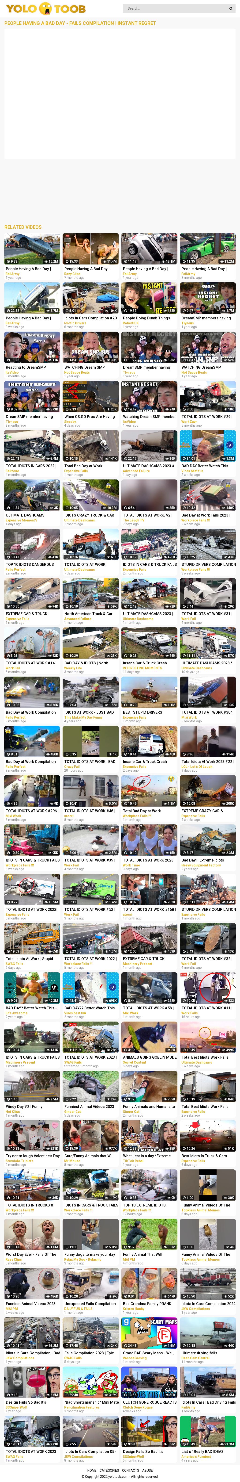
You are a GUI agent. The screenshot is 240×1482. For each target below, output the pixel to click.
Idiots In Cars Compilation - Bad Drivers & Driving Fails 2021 (33, 1353)
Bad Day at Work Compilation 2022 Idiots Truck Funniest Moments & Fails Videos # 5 (31, 762)
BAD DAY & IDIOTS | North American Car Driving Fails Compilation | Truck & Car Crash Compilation (87, 663)
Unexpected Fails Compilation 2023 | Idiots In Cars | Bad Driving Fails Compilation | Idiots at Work (90, 1304)
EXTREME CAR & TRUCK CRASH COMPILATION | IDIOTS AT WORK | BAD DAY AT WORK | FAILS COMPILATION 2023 (32, 614)
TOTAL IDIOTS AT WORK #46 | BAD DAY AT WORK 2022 (89, 811)
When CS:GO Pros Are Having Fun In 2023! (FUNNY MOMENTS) (89, 417)
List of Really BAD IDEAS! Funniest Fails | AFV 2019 (203, 1452)
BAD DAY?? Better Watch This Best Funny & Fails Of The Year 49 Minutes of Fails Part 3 (90, 1008)
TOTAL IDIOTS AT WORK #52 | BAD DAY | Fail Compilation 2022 (89, 910)
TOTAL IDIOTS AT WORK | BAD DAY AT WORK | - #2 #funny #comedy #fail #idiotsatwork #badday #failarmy (90, 762)
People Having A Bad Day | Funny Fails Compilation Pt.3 (206, 269)
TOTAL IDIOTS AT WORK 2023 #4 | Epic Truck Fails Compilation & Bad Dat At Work (32, 1452)
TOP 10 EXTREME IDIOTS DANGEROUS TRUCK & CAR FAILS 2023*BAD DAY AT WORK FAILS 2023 (149, 1205)
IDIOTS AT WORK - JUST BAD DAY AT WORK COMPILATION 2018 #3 (89, 713)
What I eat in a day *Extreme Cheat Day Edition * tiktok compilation (147, 1156)
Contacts (130, 1470)
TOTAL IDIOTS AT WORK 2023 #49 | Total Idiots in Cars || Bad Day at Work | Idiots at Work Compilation (149, 860)
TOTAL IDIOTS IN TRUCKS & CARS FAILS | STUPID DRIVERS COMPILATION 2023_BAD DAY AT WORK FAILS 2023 (32, 1205)
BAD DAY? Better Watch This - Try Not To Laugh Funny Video (31, 1008)
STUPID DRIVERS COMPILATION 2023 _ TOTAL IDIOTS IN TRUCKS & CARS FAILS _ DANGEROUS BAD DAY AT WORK (209, 910)
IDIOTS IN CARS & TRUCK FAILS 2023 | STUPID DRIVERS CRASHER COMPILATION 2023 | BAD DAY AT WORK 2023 (150, 565)
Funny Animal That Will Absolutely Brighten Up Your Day (147, 1255)
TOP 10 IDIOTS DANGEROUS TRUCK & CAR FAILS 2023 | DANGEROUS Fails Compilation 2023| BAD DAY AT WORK (32, 565)
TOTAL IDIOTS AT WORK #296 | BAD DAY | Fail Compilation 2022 (32, 811)
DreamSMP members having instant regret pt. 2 (206, 318)
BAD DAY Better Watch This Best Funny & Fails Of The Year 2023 (208, 466)
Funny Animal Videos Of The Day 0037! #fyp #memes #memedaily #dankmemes (206, 1255)
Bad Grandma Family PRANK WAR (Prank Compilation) (147, 1304)
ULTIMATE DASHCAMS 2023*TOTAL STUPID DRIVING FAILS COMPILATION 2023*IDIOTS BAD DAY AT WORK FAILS (31, 515)
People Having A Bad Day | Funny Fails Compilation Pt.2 (147, 269)
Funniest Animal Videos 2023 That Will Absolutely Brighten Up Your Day (89, 1107)
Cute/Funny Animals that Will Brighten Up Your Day (88, 1156)
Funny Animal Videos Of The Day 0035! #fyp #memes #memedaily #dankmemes (206, 1205)
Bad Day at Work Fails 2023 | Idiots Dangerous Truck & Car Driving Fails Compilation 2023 (208, 515)
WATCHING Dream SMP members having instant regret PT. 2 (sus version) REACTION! (90, 368)
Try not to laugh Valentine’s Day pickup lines (33, 1156)
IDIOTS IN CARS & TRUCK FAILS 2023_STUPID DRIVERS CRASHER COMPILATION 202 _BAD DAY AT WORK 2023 (91, 1205)
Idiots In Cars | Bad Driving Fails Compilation (209, 1402)
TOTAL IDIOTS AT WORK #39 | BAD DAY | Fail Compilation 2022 (89, 860)
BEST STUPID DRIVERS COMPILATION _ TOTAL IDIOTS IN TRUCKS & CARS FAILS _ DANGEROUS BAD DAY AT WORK (149, 713)
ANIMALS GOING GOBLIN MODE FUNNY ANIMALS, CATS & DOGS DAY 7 (150, 1058)
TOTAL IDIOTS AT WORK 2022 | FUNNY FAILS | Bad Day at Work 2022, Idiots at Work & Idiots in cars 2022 (91, 959)
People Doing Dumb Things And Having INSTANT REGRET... (149, 318)
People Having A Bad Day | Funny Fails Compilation (28, 269)
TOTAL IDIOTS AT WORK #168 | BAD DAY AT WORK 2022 (149, 910)
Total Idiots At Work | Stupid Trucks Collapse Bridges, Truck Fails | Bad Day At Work (33, 959)
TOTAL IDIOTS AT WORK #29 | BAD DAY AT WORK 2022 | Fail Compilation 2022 (207, 417)
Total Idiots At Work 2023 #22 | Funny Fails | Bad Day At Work (208, 762)
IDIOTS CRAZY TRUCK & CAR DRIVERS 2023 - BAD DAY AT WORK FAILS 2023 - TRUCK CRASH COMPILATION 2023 (89, 515)
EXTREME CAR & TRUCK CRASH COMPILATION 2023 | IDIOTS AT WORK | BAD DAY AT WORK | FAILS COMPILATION (149, 959)
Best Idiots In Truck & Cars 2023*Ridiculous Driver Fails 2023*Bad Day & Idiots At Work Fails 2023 (208, 1156)
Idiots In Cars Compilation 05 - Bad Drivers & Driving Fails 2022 (90, 1452)
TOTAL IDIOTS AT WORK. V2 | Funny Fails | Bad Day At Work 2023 (148, 515)
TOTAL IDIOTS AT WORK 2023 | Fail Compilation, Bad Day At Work (90, 1058)
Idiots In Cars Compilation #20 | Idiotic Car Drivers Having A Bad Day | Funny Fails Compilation (91, 318)
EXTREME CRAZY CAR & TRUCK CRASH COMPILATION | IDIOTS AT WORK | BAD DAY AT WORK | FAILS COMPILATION (208, 811)
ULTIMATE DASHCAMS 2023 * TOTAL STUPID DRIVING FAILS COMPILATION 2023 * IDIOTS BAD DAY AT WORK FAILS (207, 663)
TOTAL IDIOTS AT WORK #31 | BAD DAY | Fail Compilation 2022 (207, 614)
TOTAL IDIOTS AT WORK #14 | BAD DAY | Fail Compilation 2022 (31, 663)
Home (92, 1470)
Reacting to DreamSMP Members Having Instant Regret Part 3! (33, 368)
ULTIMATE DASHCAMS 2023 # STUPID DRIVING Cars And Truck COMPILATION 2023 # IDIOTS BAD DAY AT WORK (149, 466)
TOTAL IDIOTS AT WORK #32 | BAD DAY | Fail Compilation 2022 (207, 959)
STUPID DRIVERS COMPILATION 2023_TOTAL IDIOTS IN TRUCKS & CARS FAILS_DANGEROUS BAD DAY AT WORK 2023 (209, 565)
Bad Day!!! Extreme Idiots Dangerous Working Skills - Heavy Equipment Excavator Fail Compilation (205, 860)
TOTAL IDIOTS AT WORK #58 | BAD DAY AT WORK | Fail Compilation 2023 (148, 1008)
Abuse (147, 1470)
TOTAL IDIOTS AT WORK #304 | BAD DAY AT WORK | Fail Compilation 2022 (208, 713)
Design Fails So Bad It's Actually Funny (26, 1402)
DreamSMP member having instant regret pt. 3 (29, 417)
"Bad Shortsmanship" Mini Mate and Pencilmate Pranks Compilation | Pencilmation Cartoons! (91, 1402)
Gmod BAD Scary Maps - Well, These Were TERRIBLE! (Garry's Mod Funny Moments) (150, 1353)
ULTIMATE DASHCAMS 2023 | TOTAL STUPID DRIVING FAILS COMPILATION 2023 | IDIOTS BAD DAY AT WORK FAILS (148, 614)
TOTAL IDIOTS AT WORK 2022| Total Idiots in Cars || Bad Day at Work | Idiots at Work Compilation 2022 (33, 910)
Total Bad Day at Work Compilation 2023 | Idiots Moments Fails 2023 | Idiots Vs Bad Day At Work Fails (90, 466)
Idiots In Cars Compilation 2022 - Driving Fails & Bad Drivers (209, 1304)
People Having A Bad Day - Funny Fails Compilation (87, 269)
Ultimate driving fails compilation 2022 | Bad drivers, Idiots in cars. (208, 1353)
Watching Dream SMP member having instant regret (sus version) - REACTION (149, 417)
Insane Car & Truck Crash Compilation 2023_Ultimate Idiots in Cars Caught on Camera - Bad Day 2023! (146, 663)
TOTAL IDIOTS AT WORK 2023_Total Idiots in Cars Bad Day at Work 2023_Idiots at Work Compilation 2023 (89, 565)
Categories (109, 1470)
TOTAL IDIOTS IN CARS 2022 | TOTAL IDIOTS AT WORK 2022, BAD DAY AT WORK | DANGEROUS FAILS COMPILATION (31, 466)
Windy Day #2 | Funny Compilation (24, 1107)
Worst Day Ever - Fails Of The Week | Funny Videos (31, 1255)
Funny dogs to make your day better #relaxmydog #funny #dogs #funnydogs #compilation (89, 1255)
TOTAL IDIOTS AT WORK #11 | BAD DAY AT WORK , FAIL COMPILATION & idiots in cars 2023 (207, 1008)
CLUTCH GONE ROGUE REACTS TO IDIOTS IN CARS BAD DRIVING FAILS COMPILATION (150, 1402)
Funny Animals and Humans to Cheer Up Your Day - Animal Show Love (149, 1107)
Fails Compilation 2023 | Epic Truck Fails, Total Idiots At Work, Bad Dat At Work (89, 1353)
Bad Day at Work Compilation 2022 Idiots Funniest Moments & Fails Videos (32, 713)
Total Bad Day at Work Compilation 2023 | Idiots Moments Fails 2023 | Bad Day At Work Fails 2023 (149, 811)
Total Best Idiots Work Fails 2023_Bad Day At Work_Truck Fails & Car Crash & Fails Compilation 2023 (207, 1058)
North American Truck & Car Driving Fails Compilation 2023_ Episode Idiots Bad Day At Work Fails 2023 (89, 614)
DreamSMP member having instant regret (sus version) (146, 368)
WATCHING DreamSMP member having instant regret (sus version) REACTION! (207, 368)
